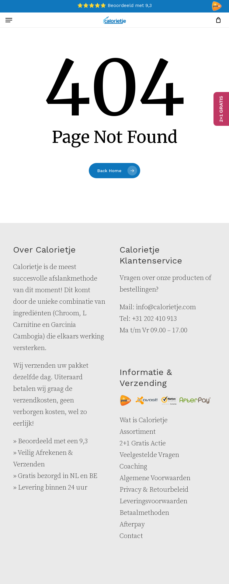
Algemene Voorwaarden (155, 478)
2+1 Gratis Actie (143, 443)
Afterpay (132, 524)
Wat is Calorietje (144, 420)
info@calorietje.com (166, 307)
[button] (8, 20)
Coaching (133, 466)
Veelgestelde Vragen (149, 455)
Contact (131, 536)
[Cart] (216, 20)
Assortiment (138, 432)
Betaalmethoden (144, 513)
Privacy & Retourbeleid (154, 490)
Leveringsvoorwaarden (153, 501)
